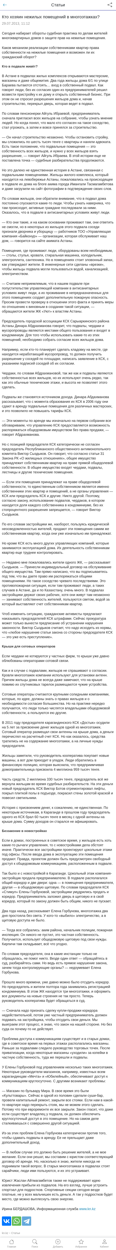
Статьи (15, 1233)
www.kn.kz (87, 1209)
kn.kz (5, 1233)
